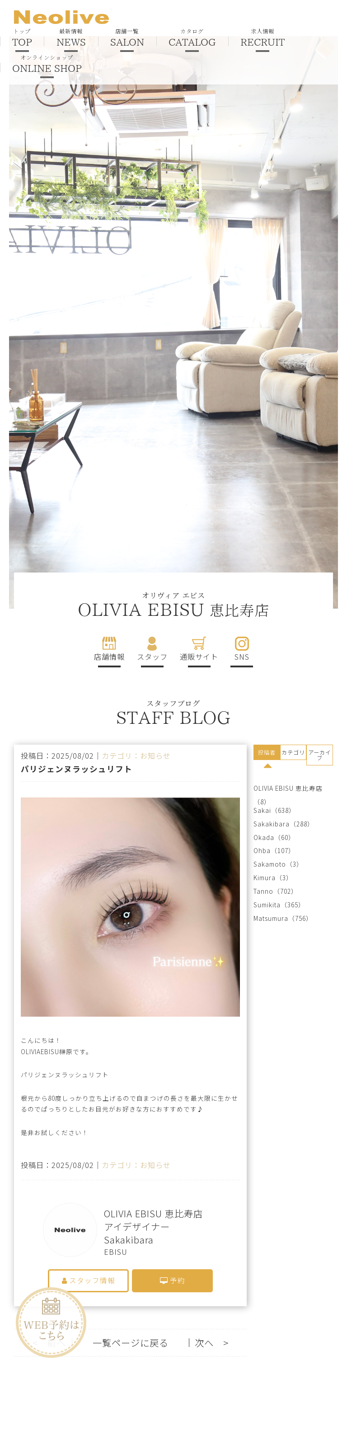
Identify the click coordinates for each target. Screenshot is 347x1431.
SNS (241, 656)
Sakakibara (271, 824)
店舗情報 (109, 656)
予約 (172, 1280)
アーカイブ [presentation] (319, 755)
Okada (263, 837)
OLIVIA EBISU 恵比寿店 (288, 788)
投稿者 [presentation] (267, 752)
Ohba (262, 850)
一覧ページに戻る (131, 1342)
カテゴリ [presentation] (293, 752)
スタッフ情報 (88, 1280)
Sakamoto (269, 864)
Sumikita (267, 905)
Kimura (264, 877)
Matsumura (270, 918)
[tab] (266, 754)
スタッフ (152, 656)
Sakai (262, 810)
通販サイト (199, 656)
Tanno (263, 891)
